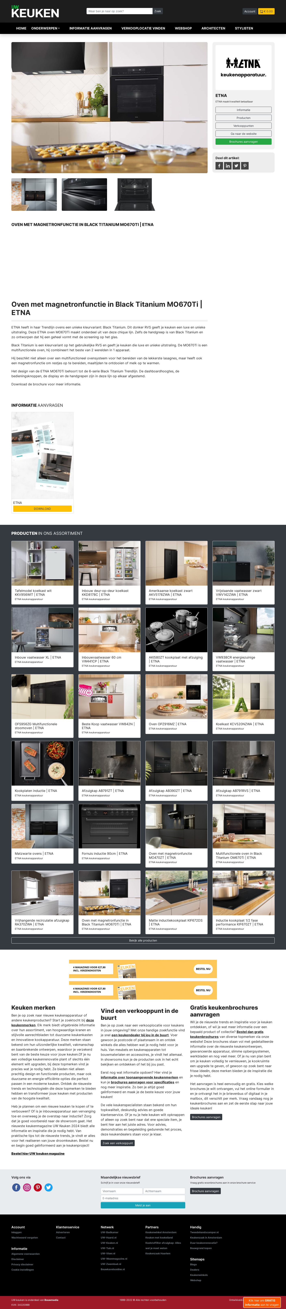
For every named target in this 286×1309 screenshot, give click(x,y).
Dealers (194, 1269)
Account (249, 11)
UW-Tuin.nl (107, 1248)
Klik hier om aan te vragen (262, 1302)
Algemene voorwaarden (25, 1253)
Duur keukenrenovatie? (204, 1242)
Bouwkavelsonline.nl (113, 1269)
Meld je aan (143, 1205)
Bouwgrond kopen (201, 1248)
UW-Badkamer (109, 1232)
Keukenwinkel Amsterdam (161, 1232)
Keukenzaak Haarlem (157, 1253)
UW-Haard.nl (108, 1237)
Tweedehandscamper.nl (204, 1232)
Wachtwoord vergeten (24, 1237)
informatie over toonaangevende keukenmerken (139, 1077)
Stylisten (244, 28)
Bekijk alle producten (143, 940)
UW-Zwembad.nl (111, 1264)
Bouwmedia (51, 1299)
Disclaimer (17, 1259)
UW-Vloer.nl (108, 1253)
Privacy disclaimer (22, 1264)
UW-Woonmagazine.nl (114, 1258)
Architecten (213, 28)
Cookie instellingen (22, 1269)
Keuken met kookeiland (159, 1237)
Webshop (183, 28)
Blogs (193, 1264)
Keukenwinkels (199, 1274)
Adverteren (63, 1232)
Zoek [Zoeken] (157, 11)
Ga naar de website (244, 133)
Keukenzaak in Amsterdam (206, 1237)
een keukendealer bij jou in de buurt (140, 1035)
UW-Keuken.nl (109, 1242)
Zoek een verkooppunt (118, 1143)
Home (21, 28)
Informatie (243, 110)
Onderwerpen (44, 28)
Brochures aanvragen (243, 141)
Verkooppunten (243, 125)
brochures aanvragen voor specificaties (142, 1082)
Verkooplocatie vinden (143, 28)
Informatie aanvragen (90, 28)
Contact (61, 1237)
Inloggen (16, 1232)
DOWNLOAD (42, 508)
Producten (243, 118)
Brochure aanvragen (205, 1191)
